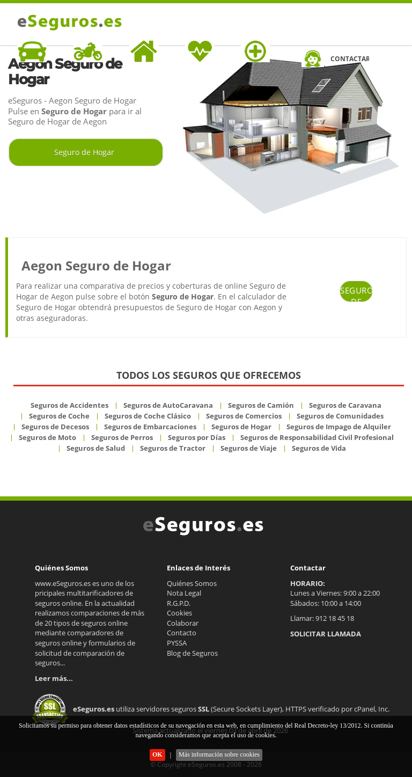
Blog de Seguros (192, 653)
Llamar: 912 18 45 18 (322, 618)
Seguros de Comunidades (340, 416)
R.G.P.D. (178, 603)
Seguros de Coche (59, 416)
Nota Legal (184, 593)
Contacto (181, 632)
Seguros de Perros (122, 437)
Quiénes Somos (192, 583)
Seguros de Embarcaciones (150, 426)
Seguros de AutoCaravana (168, 405)
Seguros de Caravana (345, 405)
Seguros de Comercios (244, 416)
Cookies (179, 613)
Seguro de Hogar (84, 152)
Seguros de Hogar (241, 426)
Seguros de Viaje (248, 448)
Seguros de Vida (319, 448)
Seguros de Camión (261, 405)
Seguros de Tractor (172, 448)
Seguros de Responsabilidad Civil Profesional (317, 437)
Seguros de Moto (47, 437)
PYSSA (177, 643)
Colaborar (182, 623)
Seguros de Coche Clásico (148, 416)
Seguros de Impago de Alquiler (338, 426)
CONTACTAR (349, 58)
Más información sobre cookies (219, 754)
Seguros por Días (196, 437)
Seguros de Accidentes (69, 405)
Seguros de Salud (96, 448)
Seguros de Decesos (55, 426)
